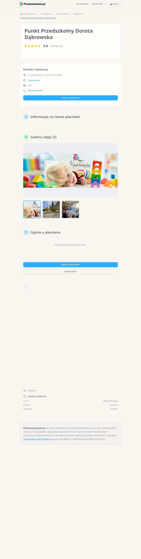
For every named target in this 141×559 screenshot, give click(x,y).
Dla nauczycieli (82, 4)
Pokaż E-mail (34, 80)
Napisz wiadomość (70, 97)
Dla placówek (99, 4)
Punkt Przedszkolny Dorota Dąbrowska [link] (38, 18)
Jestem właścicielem (70, 264)
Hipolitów (77, 14)
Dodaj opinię (70, 271)
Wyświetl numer (35, 90)
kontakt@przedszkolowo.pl (37, 439)
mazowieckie (62, 14)
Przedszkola (46, 14)
